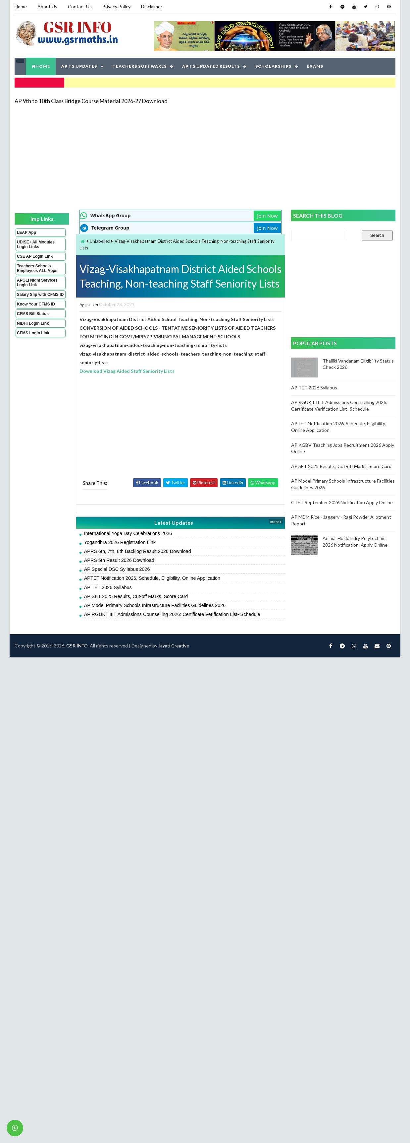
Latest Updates (173, 522)
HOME (40, 66)
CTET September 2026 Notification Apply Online (342, 502)
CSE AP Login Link (35, 256)
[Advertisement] (162, 156)
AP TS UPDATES (79, 66)
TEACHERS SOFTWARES (140, 66)
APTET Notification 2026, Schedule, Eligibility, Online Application (152, 578)
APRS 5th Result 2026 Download (119, 560)
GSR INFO (77, 645)
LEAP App (26, 232)
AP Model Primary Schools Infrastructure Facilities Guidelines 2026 (155, 605)
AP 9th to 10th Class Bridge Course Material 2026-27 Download (91, 101)
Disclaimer (151, 6)
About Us (47, 6)
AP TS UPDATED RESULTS (211, 66)
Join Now (267, 215)
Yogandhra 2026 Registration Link (120, 542)
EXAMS (315, 66)
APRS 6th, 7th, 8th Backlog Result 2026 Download (137, 551)
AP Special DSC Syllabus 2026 (117, 569)
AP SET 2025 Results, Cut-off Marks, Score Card (136, 596)
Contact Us (80, 6)
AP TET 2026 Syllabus (108, 587)
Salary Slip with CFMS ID (40, 294)
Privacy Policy (116, 6)
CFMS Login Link (33, 333)
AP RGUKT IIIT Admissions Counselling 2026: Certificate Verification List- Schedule (172, 614)
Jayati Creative (173, 645)
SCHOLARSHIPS (273, 66)
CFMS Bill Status (33, 313)
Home (21, 6)
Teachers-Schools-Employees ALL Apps (37, 268)
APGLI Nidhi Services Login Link (37, 282)
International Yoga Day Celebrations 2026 (128, 533)
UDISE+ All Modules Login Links (36, 244)
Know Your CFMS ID (36, 304)
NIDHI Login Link (33, 323)
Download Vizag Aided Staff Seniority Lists (127, 371)
